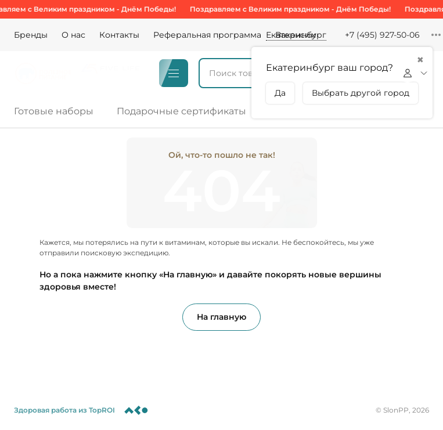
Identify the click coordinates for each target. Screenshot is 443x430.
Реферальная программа (207, 35)
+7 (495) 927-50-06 (382, 35)
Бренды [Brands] (31, 35)
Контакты (119, 35)
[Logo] (43, 73)
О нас (73, 35)
